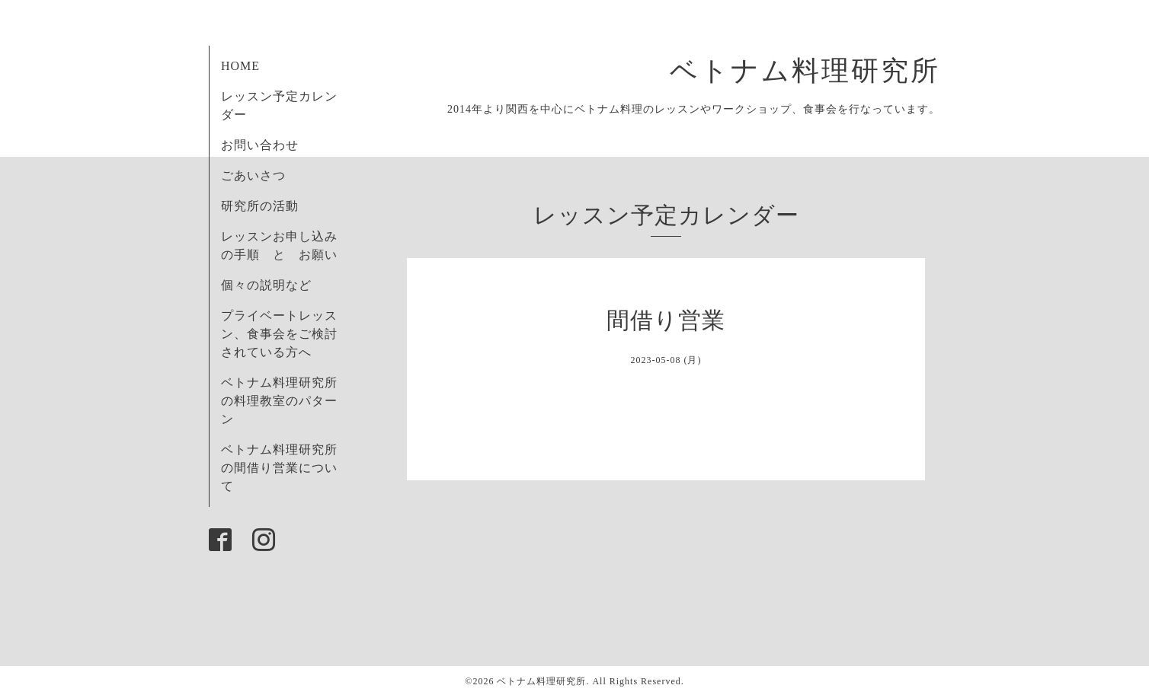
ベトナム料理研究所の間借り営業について (279, 467)
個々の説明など (266, 285)
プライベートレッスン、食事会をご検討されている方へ (279, 334)
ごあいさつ (253, 175)
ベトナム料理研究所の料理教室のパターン (279, 400)
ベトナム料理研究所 (820, 71)
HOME (240, 65)
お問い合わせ (260, 145)
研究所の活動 (260, 205)
